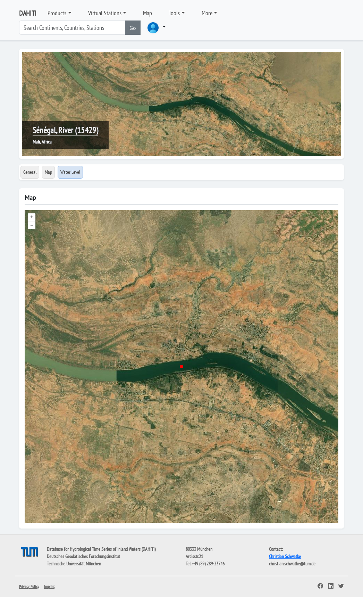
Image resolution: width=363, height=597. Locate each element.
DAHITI (27, 13)
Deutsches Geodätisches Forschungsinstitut (83, 556)
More (207, 13)
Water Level (70, 172)
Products (57, 13)
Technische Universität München (74, 564)
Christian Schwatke (285, 556)
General (29, 172)
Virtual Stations (104, 13)
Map (147, 13)
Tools (174, 13)
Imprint (49, 586)
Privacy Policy (29, 586)
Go (132, 27)
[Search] (72, 28)
